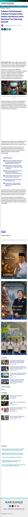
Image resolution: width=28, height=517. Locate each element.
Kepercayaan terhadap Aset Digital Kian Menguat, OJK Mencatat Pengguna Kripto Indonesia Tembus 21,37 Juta (18, 368)
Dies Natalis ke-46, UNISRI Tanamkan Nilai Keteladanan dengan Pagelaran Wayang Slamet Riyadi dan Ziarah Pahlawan (13, 162)
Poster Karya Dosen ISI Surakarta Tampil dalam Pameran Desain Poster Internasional (18, 409)
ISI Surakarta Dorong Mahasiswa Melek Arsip (12, 457)
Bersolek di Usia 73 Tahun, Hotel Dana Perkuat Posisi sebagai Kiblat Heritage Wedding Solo (13, 184)
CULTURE (13, 6)
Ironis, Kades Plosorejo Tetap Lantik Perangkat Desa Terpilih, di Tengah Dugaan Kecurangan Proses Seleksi (17, 361)
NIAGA (8, 6)
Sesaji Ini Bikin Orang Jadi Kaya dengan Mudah (18, 403)
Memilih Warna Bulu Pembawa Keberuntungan (16, 396)
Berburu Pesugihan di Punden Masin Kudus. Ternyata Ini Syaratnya (17, 417)
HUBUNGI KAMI (11, 509)
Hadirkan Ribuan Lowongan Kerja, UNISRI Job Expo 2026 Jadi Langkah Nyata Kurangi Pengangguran (14, 167)
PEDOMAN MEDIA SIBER (19, 509)
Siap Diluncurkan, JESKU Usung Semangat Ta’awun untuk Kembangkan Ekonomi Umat (18, 374)
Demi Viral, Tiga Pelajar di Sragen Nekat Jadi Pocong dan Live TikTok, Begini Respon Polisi (13, 465)
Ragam (7, 8)
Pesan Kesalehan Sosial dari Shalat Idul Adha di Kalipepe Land (13, 180)
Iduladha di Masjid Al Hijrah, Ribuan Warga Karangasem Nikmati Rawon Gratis (13, 176)
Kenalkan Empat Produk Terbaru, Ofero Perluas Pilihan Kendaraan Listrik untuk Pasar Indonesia (12, 454)
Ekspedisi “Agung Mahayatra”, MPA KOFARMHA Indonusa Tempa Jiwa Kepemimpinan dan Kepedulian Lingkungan (17, 381)
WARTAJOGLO (10, 513)
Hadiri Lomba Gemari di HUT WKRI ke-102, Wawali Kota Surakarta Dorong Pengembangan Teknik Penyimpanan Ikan (13, 172)
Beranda (3, 8)
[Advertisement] (14, 46)
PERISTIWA (3, 6)
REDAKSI (5, 509)
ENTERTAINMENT (19, 6)
